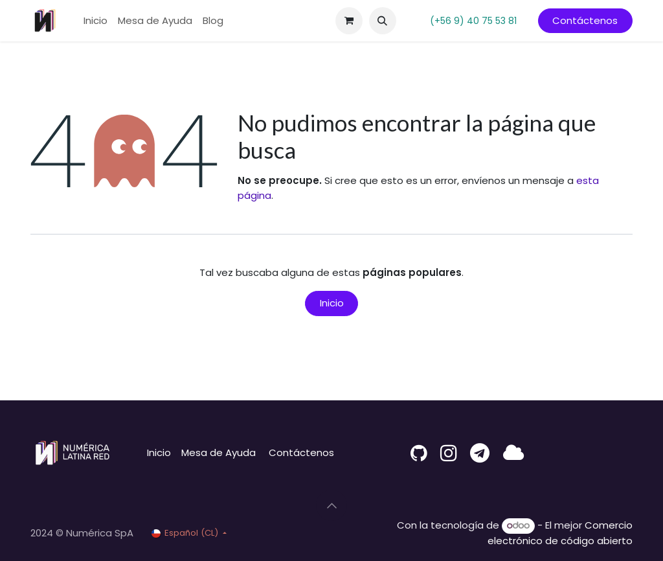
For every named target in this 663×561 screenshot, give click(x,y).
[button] (382, 20)
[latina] (513, 453)
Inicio (332, 303)
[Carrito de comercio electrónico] (349, 20)
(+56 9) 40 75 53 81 (473, 20)
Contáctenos (585, 20)
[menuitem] (95, 21)
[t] (480, 453)
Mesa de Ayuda (218, 452)
